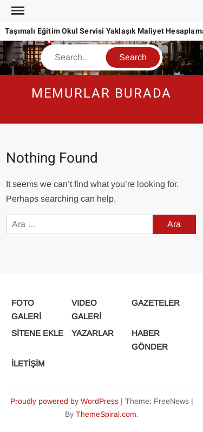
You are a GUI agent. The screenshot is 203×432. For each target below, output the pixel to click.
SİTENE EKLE (37, 333)
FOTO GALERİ (26, 309)
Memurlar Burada (101, 93)
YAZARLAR (92, 333)
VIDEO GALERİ (86, 309)
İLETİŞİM (28, 363)
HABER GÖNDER (150, 340)
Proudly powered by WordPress (64, 401)
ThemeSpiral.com (106, 414)
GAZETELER (156, 302)
